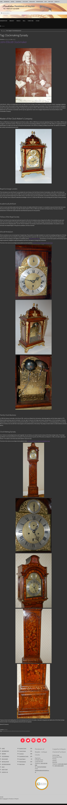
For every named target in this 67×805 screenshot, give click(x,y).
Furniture (30, 22)
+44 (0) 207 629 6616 (41, 768)
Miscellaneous (22, 763)
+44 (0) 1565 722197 (62, 765)
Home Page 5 (22, 760)
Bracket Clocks (22, 749)
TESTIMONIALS (18, 1)
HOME (3, 749)
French (18, 22)
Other (37, 22)
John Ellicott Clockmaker (13, 43)
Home (4, 31)
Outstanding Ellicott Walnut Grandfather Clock (39, 442)
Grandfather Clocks (23, 757)
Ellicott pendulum (26, 732)
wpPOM (13, 40)
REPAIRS (12, 1)
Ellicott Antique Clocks (17, 732)
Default (5, 730)
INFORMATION (6, 1)
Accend (5, 800)
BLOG (46, 1)
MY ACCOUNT (25, 1)
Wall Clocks (22, 765)
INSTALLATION (32, 1)
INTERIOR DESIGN (39, 1)
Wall (24, 22)
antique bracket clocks (34, 240)
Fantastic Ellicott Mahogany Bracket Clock (43, 244)
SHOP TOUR (50, 1)
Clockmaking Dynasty (7, 732)
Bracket (12, 22)
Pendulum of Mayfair (34, 7)
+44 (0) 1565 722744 (58, 767)
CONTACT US (57, 1)
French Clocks (22, 752)
